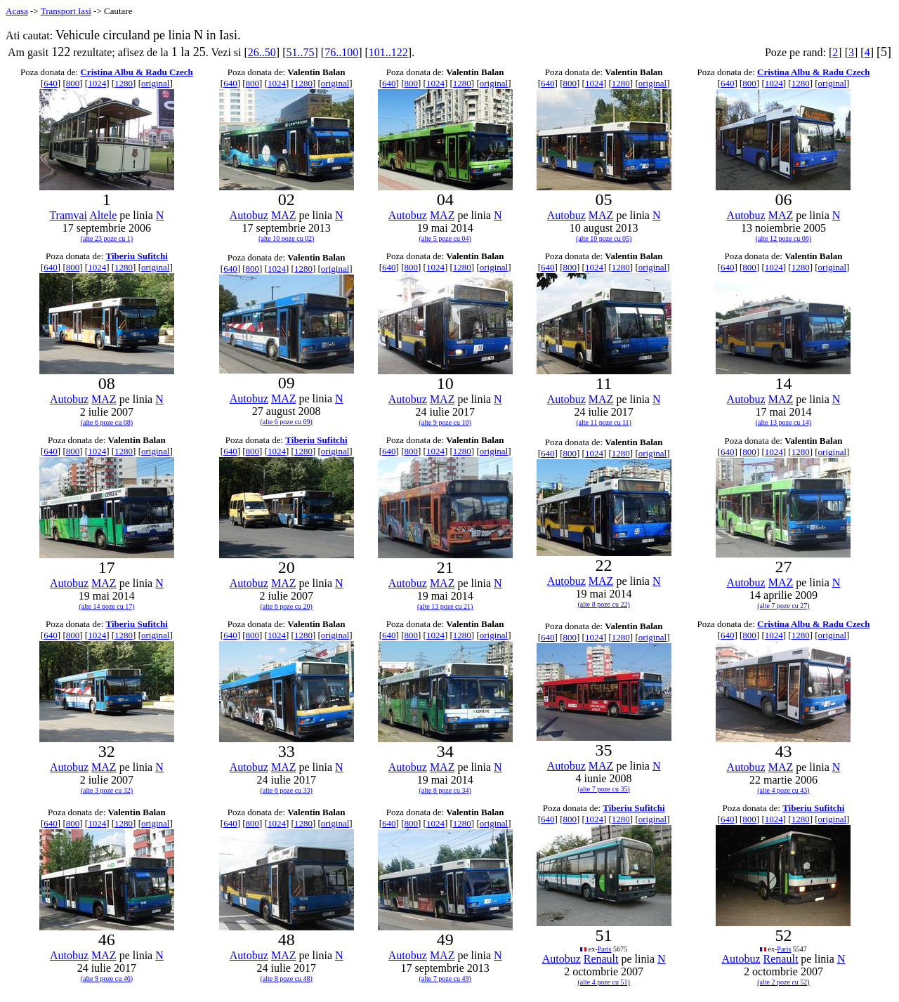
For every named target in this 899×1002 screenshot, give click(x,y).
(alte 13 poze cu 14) (783, 422)
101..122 (388, 52)
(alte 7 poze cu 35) (603, 789)
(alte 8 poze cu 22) (603, 604)
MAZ (283, 215)
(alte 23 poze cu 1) (107, 238)
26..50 (262, 52)
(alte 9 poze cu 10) (445, 422)
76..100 (341, 52)
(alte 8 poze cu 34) (445, 790)
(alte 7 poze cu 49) (445, 978)
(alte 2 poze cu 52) (783, 982)
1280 (123, 83)
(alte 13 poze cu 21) (445, 606)
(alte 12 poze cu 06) (783, 238)
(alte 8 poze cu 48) (287, 978)
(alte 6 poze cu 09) (287, 422)
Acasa (17, 11)
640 (51, 83)
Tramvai (68, 215)
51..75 (300, 52)
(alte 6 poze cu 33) (287, 790)
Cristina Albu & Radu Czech (136, 72)
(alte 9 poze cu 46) (107, 978)
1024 (97, 83)
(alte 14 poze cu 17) (106, 606)
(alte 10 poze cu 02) (286, 238)
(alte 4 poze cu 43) (783, 790)
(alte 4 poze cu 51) (603, 982)
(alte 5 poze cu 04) (445, 238)
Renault (601, 959)
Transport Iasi (66, 11)
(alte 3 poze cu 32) (107, 790)
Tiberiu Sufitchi (137, 256)
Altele (103, 215)
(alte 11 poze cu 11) (603, 422)
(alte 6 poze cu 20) (287, 606)
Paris (605, 949)
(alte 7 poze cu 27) (783, 605)
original (155, 83)
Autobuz (249, 215)
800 (73, 83)
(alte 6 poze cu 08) (107, 422)
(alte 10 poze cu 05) (603, 238)
